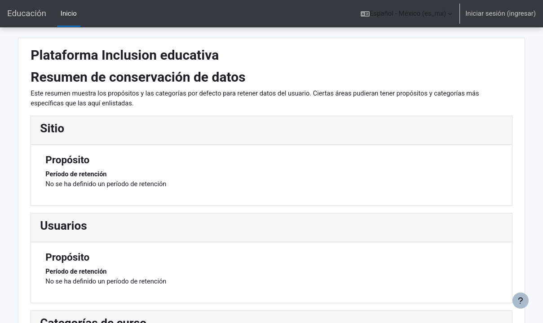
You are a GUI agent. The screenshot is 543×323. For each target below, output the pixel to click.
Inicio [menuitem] (69, 13)
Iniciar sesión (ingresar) (500, 13)
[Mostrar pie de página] (520, 300)
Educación (26, 13)
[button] (406, 13)
